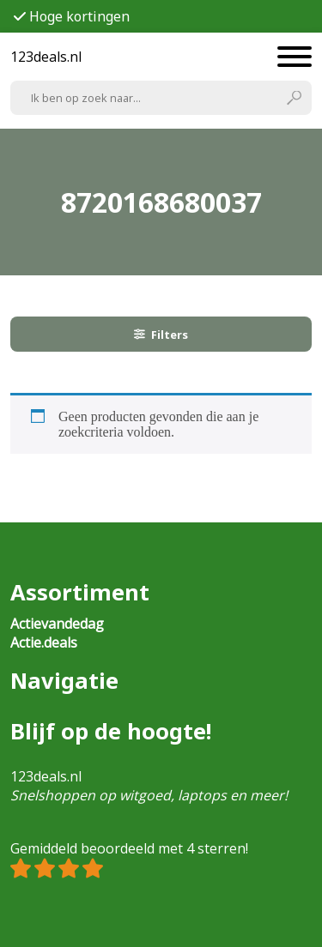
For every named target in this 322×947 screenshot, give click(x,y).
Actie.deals (43, 642)
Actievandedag (57, 623)
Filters (161, 334)
